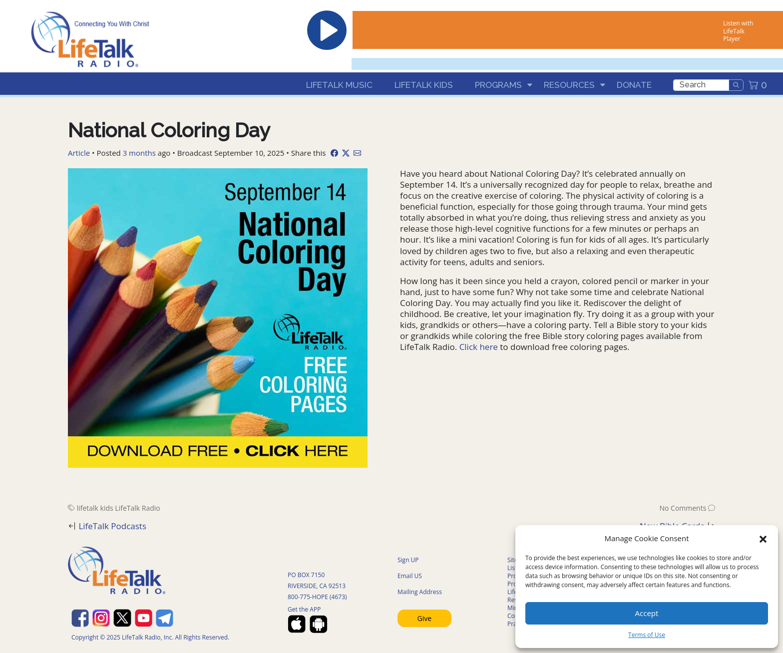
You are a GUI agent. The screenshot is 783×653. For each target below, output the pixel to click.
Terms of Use (646, 635)
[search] (701, 85)
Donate (634, 85)
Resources (569, 85)
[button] (763, 538)
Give (424, 618)
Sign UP (408, 560)
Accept (647, 613)
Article (79, 153)
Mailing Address (419, 592)
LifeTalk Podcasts (112, 526)
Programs (498, 85)
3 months (139, 153)
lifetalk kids (95, 508)
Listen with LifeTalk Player (738, 31)
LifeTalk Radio (137, 508)
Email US (409, 576)
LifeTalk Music (339, 85)
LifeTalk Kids (423, 85)
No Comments (682, 508)
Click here (478, 346)
